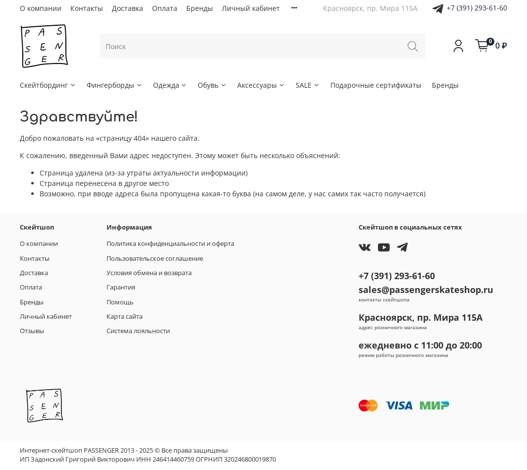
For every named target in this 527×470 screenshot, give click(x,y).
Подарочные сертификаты (376, 85)
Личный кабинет (251, 8)
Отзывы (32, 331)
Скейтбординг (48, 85)
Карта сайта (124, 316)
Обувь (212, 85)
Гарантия (120, 287)
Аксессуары (261, 85)
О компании (40, 8)
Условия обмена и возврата (149, 273)
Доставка (127, 8)
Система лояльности (138, 331)
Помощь (120, 302)
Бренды (199, 8)
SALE (308, 85)
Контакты (86, 8)
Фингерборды (115, 85)
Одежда (170, 85)
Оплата (164, 8)
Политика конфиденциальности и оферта (170, 243)
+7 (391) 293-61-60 (477, 7)
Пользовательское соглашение (154, 258)
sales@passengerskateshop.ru (426, 289)
